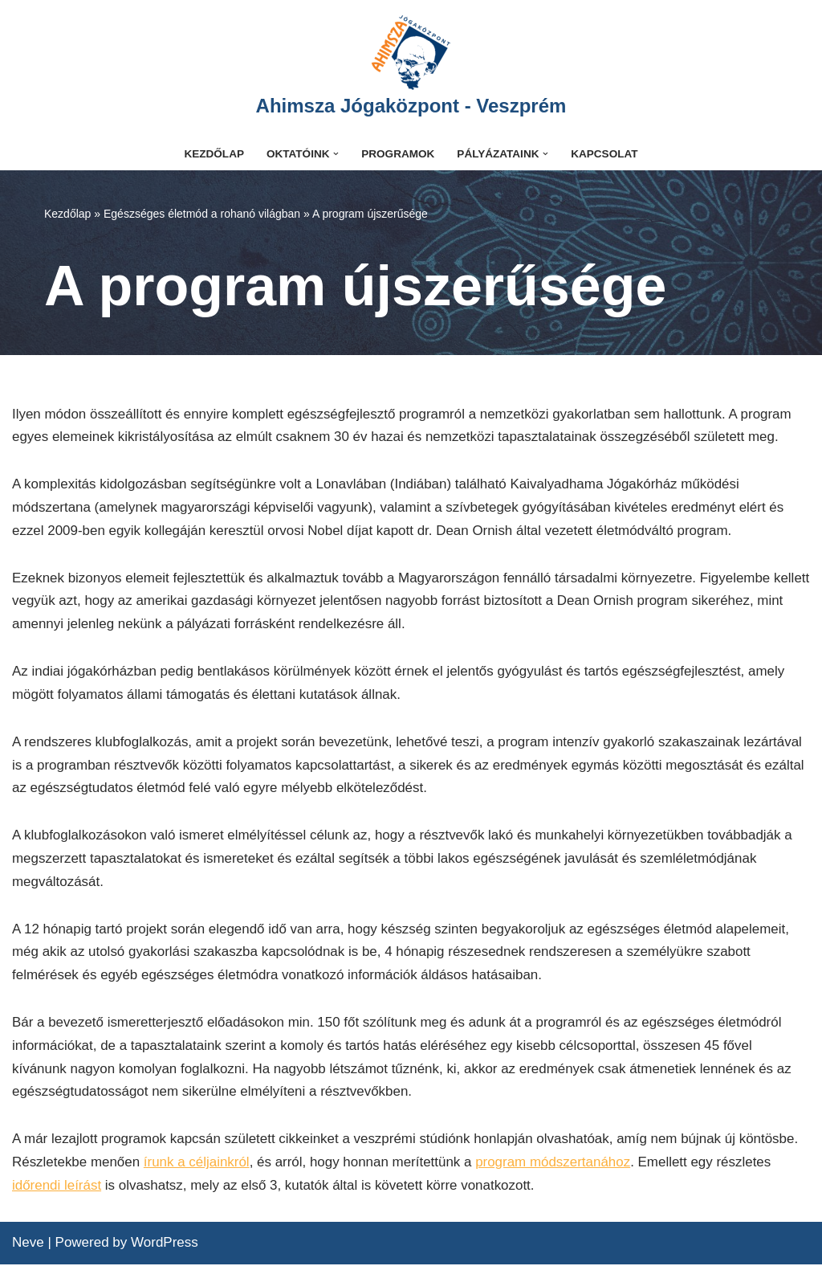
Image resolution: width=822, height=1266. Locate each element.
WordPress (164, 1244)
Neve (28, 1244)
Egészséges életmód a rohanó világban (202, 213)
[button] (336, 154)
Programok (397, 154)
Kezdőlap (214, 154)
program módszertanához (555, 1163)
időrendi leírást (57, 1187)
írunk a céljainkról (197, 1163)
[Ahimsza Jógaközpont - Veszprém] (411, 68)
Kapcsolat (605, 154)
